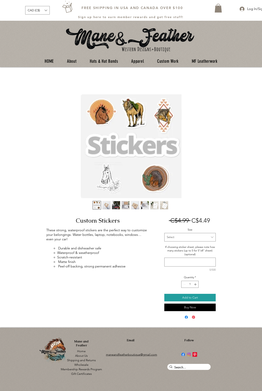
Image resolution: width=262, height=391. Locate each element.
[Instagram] (189, 354)
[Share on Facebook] (186, 317)
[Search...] (188, 367)
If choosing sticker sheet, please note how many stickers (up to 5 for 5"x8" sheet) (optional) (190, 250)
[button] (37, 10)
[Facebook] (183, 354)
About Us (81, 355)
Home (81, 351)
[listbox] (37, 10)
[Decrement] (184, 284)
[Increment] (195, 284)
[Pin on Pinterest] (193, 317)
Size (190, 229)
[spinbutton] (190, 284)
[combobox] (190, 237)
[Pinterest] (195, 354)
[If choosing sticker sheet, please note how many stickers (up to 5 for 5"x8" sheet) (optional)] (190, 262)
